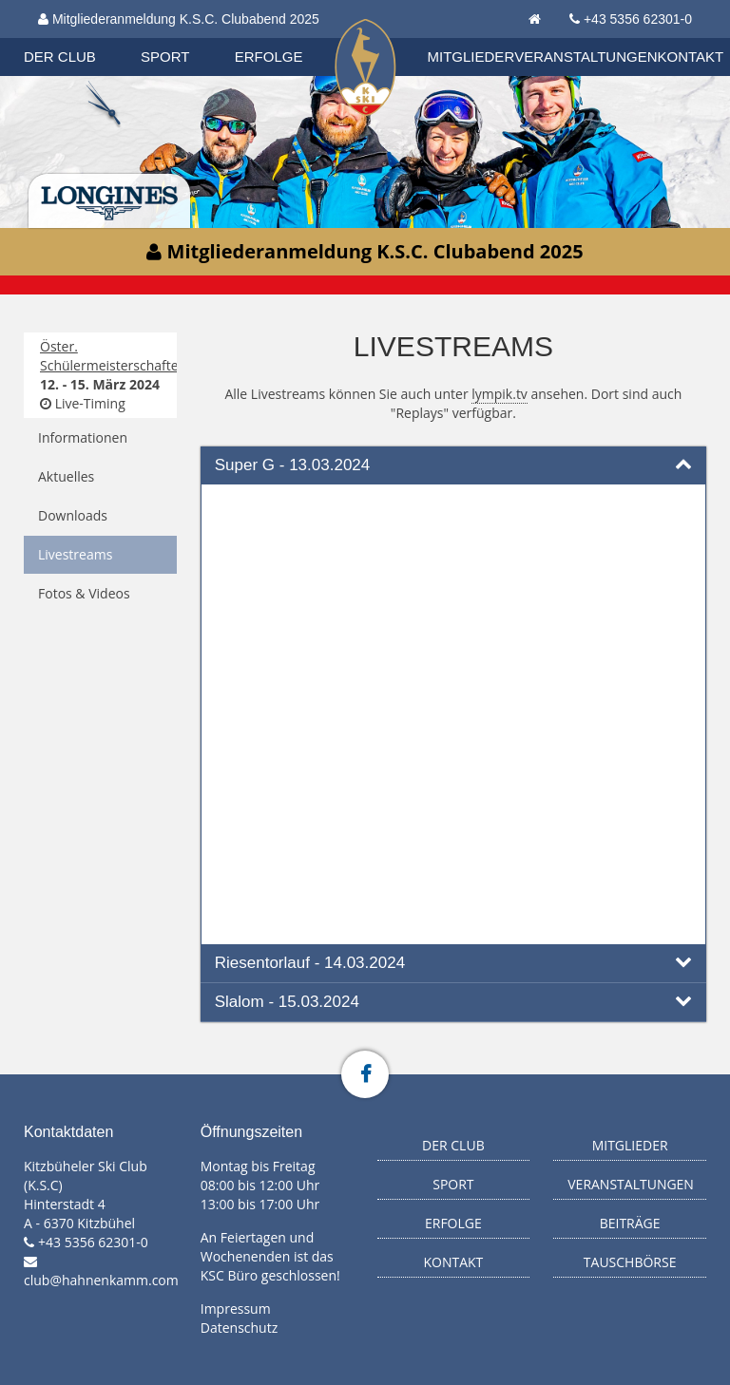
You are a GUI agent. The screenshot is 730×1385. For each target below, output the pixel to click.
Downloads (72, 515)
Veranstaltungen (585, 56)
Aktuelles (66, 476)
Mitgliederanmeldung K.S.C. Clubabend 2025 (178, 19)
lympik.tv (499, 394)
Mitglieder (471, 56)
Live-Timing (82, 403)
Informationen (82, 437)
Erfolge (269, 56)
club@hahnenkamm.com (101, 1280)
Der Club (60, 56)
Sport (165, 56)
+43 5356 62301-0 (638, 19)
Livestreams (75, 554)
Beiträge (630, 1223)
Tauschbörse (630, 1262)
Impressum (236, 1309)
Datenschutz (239, 1328)
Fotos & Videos (84, 593)
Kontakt (691, 56)
